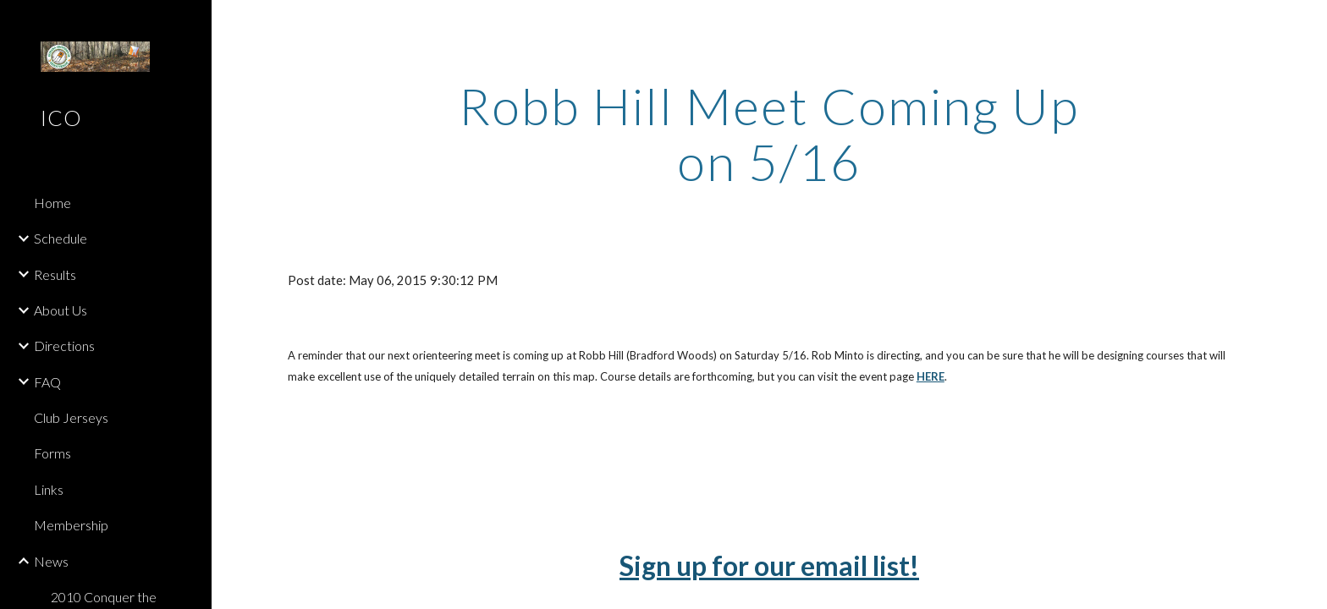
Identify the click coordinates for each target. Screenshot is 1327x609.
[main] (769, 133)
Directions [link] (64, 345)
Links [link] (48, 489)
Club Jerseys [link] (71, 417)
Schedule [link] (60, 238)
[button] (1306, 23)
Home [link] (52, 203)
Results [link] (55, 274)
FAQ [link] (47, 382)
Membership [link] (71, 525)
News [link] (51, 561)
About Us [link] (60, 310)
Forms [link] (52, 453)
